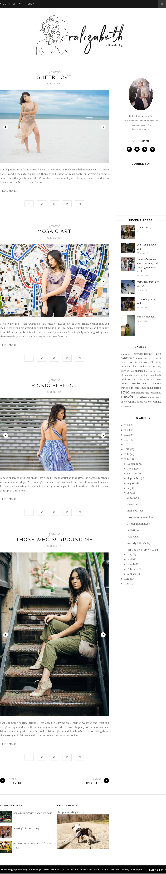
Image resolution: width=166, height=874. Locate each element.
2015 (126, 583)
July (129, 488)
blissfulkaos (152, 354)
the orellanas (153, 392)
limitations (133, 530)
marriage (137, 379)
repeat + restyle (145, 227)
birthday (138, 353)
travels (127, 396)
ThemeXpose (136, 870)
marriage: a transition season (148, 283)
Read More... (9, 190)
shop (31, 4)
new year (150, 379)
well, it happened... (146, 316)
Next (103, 127)
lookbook (149, 375)
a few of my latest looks (146, 301)
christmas (141, 358)
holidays (145, 366)
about (4, 4)
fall (151, 362)
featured (54, 71)
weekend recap (134, 401)
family (158, 362)
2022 (127, 434)
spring (157, 387)
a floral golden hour (138, 523)
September (133, 478)
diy (135, 362)
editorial (143, 362)
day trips (126, 362)
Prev (5, 127)
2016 (126, 578)
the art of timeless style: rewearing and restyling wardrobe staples (147, 265)
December (133, 463)
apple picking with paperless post (32, 813)
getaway (125, 366)
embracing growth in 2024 (147, 246)
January (131, 573)
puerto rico (139, 383)
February (132, 569)
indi (132, 370)
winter (148, 401)
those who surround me (54, 540)
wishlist (156, 401)
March (131, 564)
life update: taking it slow (70, 812)
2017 (126, 458)
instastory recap (153, 371)
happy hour (133, 536)
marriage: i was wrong (26, 828)
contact (18, 4)
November (133, 468)
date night (155, 358)
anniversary (127, 354)
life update (126, 375)
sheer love (54, 77)
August (131, 483)
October (132, 473)
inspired (140, 370)
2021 (126, 439)
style (125, 392)
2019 (126, 449)
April (130, 559)
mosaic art (54, 231)
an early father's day (139, 543)
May (129, 554)
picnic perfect (54, 385)
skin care (134, 387)
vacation (141, 397)
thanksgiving (137, 392)
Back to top (157, 870)
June (130, 492)
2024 (127, 425)
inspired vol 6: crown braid (142, 549)
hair (135, 366)
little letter (138, 375)
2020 (127, 444)
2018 (126, 454)
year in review (127, 406)
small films (146, 387)
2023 (127, 429)
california (127, 358)
